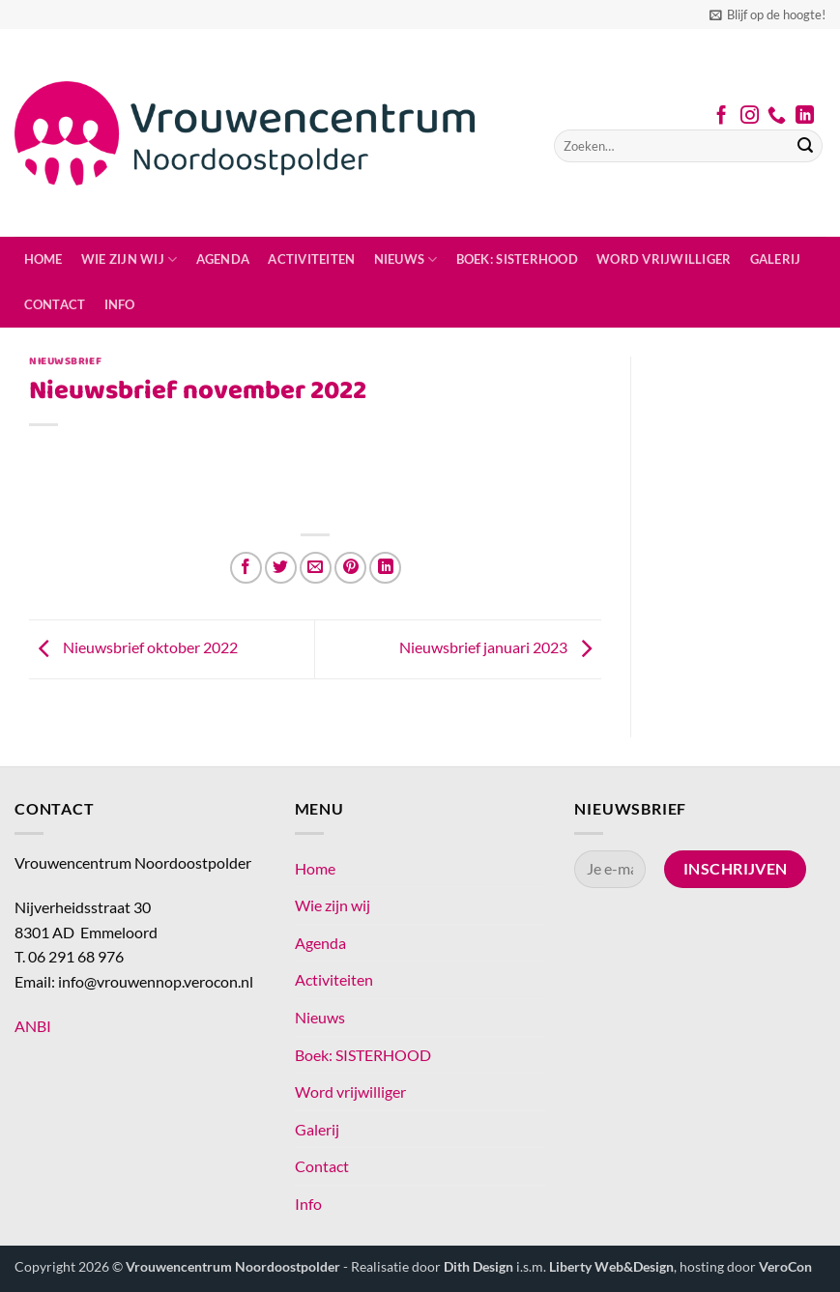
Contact (55, 304)
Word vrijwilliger (663, 259)
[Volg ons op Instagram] (749, 117)
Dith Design (478, 1266)
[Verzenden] (805, 145)
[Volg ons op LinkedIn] (805, 117)
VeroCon (785, 1266)
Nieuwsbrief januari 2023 (500, 647)
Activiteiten (311, 259)
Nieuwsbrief (65, 361)
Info (119, 304)
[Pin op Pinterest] (350, 568)
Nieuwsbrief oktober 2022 (133, 647)
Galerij (775, 259)
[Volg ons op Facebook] (721, 117)
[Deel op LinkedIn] (385, 568)
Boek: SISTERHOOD (517, 259)
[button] (768, 14)
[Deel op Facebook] (246, 568)
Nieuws (406, 259)
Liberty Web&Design (611, 1266)
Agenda (223, 259)
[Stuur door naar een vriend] (316, 568)
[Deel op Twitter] (281, 568)
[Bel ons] (777, 117)
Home (43, 259)
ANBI (32, 1026)
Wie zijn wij (129, 259)
